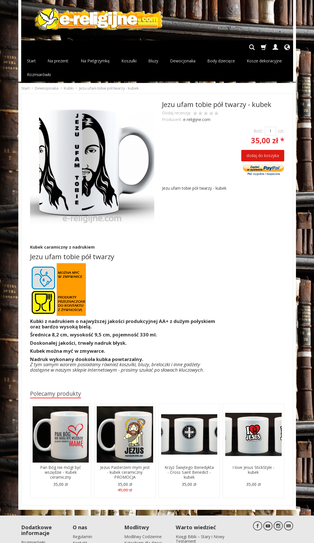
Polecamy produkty (55, 366)
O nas (80, 499)
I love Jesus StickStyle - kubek (253, 442)
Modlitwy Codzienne (143, 508)
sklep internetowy (273, 537)
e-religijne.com (196, 92)
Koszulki (129, 47)
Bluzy (153, 47)
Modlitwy (136, 499)
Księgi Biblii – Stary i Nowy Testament (200, 511)
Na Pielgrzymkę (95, 47)
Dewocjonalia (182, 47)
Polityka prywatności (40, 520)
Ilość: (258, 103)
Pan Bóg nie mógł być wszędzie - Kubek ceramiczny (60, 444)
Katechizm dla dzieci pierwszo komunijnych (144, 517)
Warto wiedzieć (196, 499)
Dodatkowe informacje (36, 502)
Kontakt (80, 515)
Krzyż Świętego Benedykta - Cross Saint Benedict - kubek (189, 444)
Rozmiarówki (33, 514)
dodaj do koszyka (262, 128)
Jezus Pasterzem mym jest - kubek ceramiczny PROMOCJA (125, 444)
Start (31, 47)
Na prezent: (58, 47)
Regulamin (82, 508)
